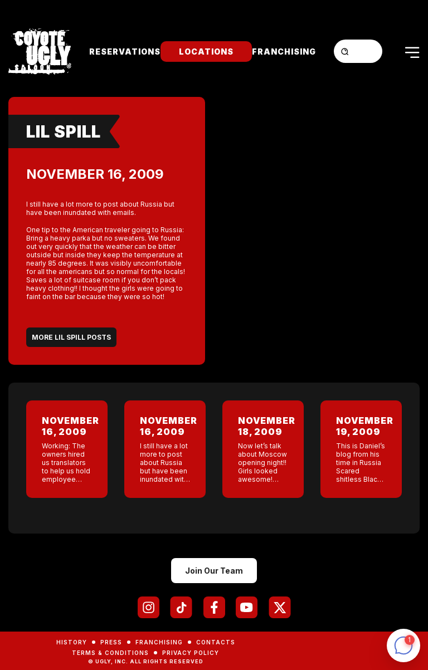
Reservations (124, 51)
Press (111, 642)
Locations (206, 51)
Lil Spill (63, 131)
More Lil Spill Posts (71, 337)
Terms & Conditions (110, 652)
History (71, 642)
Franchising (284, 51)
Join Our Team (214, 570)
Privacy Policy (190, 652)
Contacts (215, 642)
